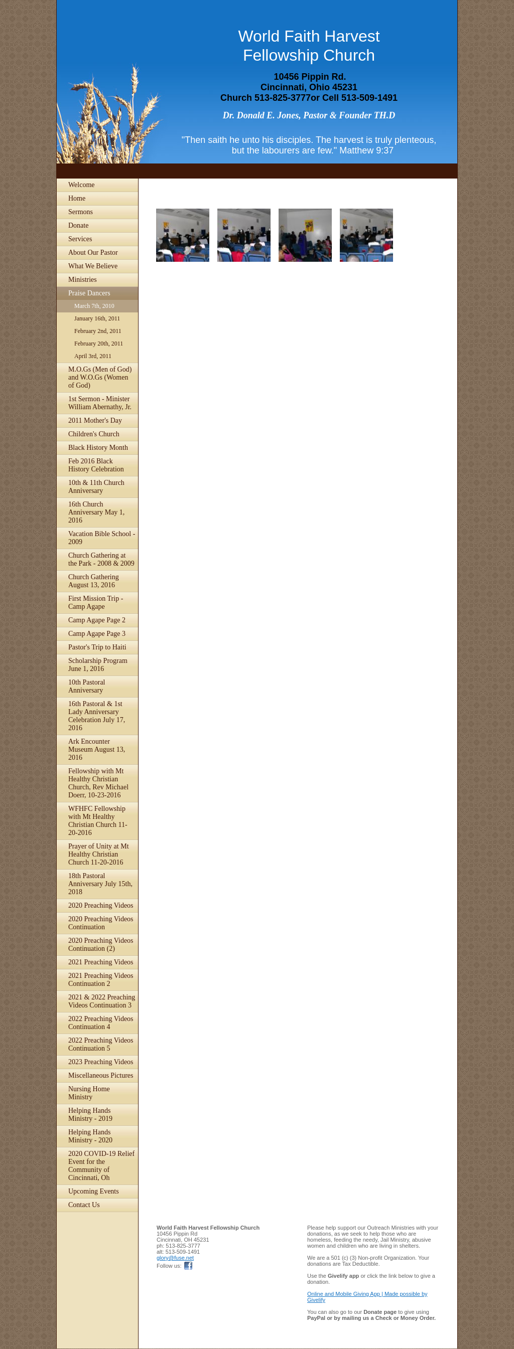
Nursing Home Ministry (89, 1093)
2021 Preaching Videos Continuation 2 (101, 979)
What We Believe (92, 266)
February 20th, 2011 (98, 343)
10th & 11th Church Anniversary (96, 486)
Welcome (81, 185)
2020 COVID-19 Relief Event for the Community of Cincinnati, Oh (101, 1166)
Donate (78, 225)
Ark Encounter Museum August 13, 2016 (96, 749)
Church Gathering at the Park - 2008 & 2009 (101, 559)
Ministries (82, 279)
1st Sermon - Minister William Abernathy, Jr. (100, 403)
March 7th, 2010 (94, 305)
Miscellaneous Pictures (100, 1075)
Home (76, 198)
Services (80, 239)
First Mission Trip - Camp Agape (95, 602)
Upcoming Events (93, 1191)
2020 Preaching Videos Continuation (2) (101, 944)
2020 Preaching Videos (101, 905)
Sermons (80, 212)
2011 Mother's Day (95, 420)
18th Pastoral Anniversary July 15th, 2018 (100, 884)
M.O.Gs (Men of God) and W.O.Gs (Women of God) (100, 377)
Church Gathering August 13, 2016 (93, 581)
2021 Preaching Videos (101, 962)
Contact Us (84, 1205)
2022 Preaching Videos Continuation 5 (101, 1044)
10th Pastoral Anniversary (86, 686)
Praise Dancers (89, 293)
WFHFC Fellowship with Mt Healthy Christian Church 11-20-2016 (97, 820)
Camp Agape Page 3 (96, 633)
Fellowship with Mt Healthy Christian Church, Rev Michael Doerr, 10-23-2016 (98, 783)
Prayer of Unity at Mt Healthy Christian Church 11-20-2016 (98, 854)
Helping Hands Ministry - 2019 (90, 1114)
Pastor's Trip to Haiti (97, 647)
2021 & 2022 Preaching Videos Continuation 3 (101, 1001)
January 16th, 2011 (97, 318)
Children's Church (93, 434)
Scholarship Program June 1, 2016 (97, 664)
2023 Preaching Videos (101, 1062)
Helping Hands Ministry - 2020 (90, 1136)
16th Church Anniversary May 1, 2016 (96, 512)
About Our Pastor (93, 252)
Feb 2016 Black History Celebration (96, 465)
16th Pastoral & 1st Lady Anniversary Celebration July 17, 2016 (96, 716)
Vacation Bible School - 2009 (101, 538)
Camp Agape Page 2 (96, 620)
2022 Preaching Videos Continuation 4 (101, 1023)
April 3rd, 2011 (92, 356)
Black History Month (98, 447)
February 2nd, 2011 (97, 330)
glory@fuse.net (175, 1258)
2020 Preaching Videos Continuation (101, 923)
